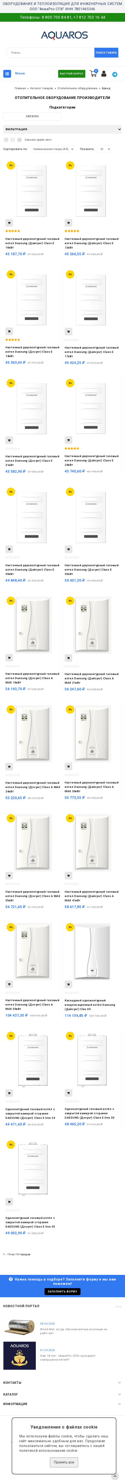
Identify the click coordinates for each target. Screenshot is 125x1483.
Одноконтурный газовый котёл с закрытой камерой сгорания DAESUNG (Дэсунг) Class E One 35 (30, 1222)
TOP (115, 1476)
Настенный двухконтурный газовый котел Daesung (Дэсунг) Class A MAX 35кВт (32, 896)
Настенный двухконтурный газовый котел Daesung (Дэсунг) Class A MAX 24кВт (32, 787)
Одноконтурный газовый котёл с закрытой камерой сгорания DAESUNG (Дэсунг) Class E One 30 (89, 1113)
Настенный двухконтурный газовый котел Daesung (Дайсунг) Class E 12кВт (92, 243)
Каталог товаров (41, 88)
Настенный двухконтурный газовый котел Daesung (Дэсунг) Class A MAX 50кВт (32, 1005)
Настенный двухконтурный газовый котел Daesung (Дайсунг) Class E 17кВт (92, 352)
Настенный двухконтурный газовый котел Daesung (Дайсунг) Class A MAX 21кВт (92, 678)
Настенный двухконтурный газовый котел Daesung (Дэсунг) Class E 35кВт (92, 570)
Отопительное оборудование (78, 88)
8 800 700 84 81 (57, 17)
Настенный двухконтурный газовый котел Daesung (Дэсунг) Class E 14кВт (32, 352)
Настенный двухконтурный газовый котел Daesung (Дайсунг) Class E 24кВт (92, 460)
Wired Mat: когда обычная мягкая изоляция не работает (73, 1331)
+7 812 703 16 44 (89, 17)
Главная (20, 88)
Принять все (64, 1462)
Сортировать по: (15, 149)
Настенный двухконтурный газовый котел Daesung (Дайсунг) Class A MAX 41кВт (92, 896)
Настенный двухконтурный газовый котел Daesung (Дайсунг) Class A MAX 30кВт (92, 787)
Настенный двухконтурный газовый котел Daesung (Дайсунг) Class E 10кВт (32, 243)
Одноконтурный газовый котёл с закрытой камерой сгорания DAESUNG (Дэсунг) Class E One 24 (30, 1113)
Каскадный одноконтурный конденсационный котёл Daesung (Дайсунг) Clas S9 (90, 1005)
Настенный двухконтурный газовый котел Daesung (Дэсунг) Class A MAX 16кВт (32, 678)
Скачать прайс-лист (38, 139)
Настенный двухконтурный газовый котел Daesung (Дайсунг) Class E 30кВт (32, 570)
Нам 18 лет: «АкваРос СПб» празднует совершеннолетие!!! (68, 1357)
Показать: (87, 149)
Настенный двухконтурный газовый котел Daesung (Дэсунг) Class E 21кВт (32, 461)
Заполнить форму (62, 1291)
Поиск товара (106, 52)
